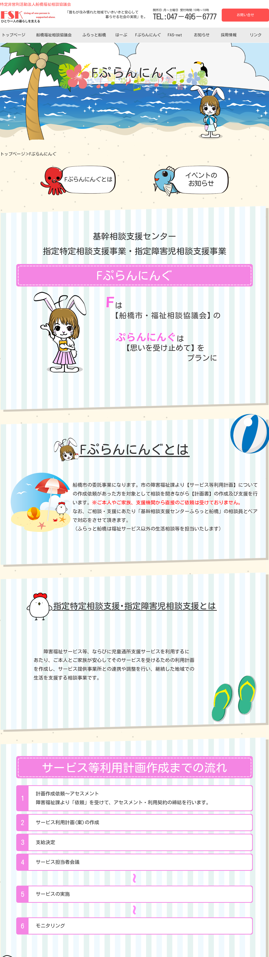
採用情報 (229, 35)
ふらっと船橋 (94, 35)
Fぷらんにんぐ (148, 35)
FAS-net (175, 35)
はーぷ (121, 35)
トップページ (13, 35)
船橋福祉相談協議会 (54, 35)
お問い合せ (245, 15)
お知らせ (202, 35)
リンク (256, 35)
